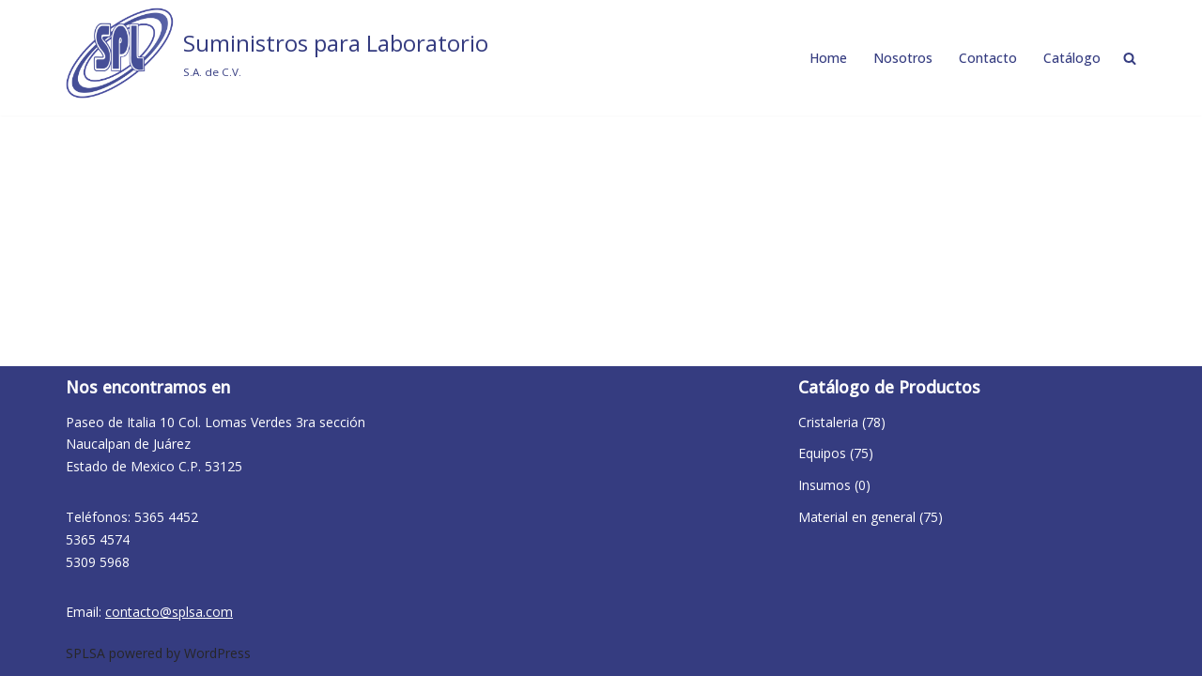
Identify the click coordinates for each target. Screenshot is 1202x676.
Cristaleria (828, 422)
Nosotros (902, 58)
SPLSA (85, 653)
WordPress (217, 653)
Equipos (822, 453)
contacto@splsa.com (169, 612)
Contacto (988, 58)
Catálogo (1072, 58)
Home (828, 58)
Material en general (857, 517)
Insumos (824, 485)
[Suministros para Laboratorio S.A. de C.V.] (277, 53)
